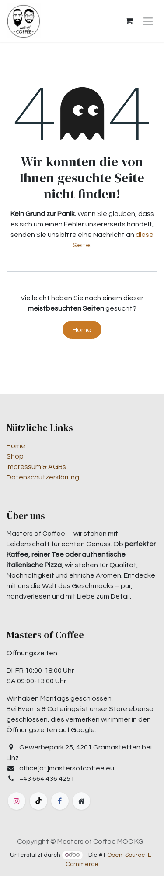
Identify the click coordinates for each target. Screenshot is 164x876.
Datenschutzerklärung (43, 477)
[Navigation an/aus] (148, 21)
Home (82, 329)
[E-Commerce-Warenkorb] (129, 21)
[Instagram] (16, 801)
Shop (15, 456)
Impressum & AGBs (36, 466)
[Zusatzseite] (81, 801)
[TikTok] (38, 801)
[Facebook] (60, 801)
